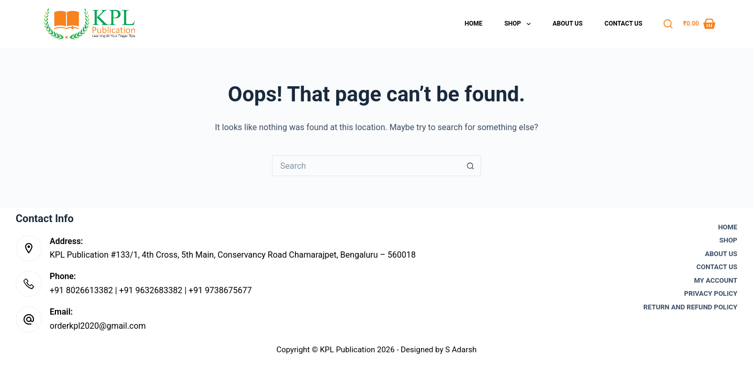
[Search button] (470, 165)
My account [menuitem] (715, 280)
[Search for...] (366, 165)
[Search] (668, 23)
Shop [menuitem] (519, 24)
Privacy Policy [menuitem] (710, 293)
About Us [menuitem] (568, 23)
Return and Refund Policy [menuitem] (690, 307)
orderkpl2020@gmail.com (98, 326)
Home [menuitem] (473, 23)
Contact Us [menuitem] (623, 23)
